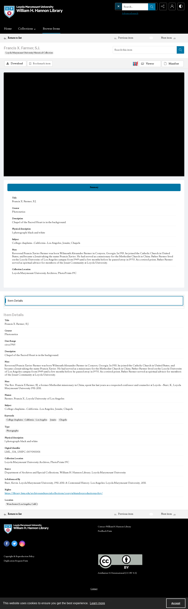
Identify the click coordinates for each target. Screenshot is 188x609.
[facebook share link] (7, 544)
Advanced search (122, 13)
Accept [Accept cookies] (175, 603)
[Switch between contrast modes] (180, 6)
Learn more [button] (97, 603)
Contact (94, 589)
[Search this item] (145, 50)
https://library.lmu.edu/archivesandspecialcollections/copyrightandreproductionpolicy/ (54, 493)
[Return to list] (28, 38)
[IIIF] (135, 63)
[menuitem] (94, 588)
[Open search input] (152, 6)
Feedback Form (105, 531)
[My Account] (171, 6)
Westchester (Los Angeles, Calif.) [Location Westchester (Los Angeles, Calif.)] (22, 504)
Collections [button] (27, 28)
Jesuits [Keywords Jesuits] (53, 419)
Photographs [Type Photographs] (12, 430)
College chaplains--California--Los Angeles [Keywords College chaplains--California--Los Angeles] (26, 419)
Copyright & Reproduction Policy (19, 556)
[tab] (94, 187)
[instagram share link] (22, 544)
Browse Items (51, 28)
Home (8, 28)
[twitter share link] (14, 544)
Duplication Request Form (16, 560)
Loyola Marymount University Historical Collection (29, 52)
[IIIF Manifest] (173, 63)
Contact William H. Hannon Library (114, 526)
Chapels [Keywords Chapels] (63, 419)
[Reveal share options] (162, 6)
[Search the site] (128, 6)
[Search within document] (180, 50)
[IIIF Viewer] (150, 63)
